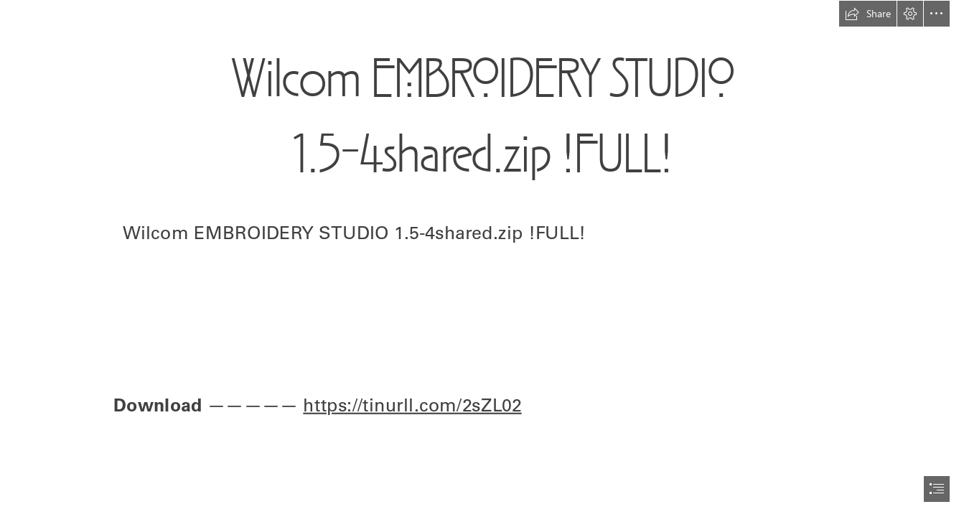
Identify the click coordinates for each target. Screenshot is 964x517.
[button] (868, 14)
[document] (482, 258)
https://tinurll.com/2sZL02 (412, 404)
